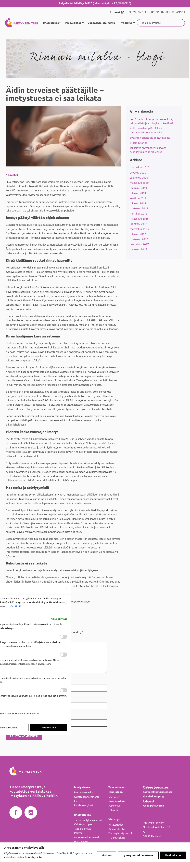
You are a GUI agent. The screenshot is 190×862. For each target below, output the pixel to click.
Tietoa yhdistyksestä (120, 832)
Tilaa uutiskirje (116, 837)
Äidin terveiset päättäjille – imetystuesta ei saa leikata (146, 130)
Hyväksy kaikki (173, 855)
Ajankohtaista (116, 828)
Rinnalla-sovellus (84, 792)
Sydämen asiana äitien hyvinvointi (150, 137)
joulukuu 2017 (138, 223)
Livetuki (78, 800)
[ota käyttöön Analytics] (63, 655)
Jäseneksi (114, 805)
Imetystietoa (73, 22)
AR (152, 12)
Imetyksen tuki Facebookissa (15, 812)
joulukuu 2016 (138, 249)
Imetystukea (51, 22)
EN (146, 12)
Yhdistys (126, 22)
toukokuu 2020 (139, 177)
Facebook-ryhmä (83, 805)
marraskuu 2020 (139, 167)
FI (130, 12)
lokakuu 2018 (138, 202)
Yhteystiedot (115, 824)
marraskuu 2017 (139, 228)
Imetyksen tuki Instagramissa (30, 812)
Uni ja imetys (81, 841)
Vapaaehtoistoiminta (101, 22)
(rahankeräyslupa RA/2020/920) (95, 3)
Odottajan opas (83, 824)
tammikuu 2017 (139, 243)
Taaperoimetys (82, 828)
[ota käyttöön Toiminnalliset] (63, 637)
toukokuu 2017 (139, 238)
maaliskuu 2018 (139, 218)
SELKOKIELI (178, 12)
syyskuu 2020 (138, 172)
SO (157, 12)
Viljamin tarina (138, 142)
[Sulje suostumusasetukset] (66, 589)
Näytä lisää (15, 606)
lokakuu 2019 (138, 192)
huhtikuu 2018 (138, 213)
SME (140, 12)
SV (134, 12)
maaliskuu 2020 (139, 182)
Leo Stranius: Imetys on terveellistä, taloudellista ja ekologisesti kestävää (151, 120)
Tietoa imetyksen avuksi (88, 819)
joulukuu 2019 (138, 187)
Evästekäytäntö (33, 857)
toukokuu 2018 (139, 208)
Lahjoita (113, 809)
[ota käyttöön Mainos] (63, 690)
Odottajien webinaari (86, 796)
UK (162, 12)
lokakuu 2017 (138, 233)
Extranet (115, 12)
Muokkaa (106, 855)
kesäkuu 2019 (138, 197)
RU (168, 12)
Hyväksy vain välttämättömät (138, 855)
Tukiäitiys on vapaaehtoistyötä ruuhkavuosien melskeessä (148, 149)
